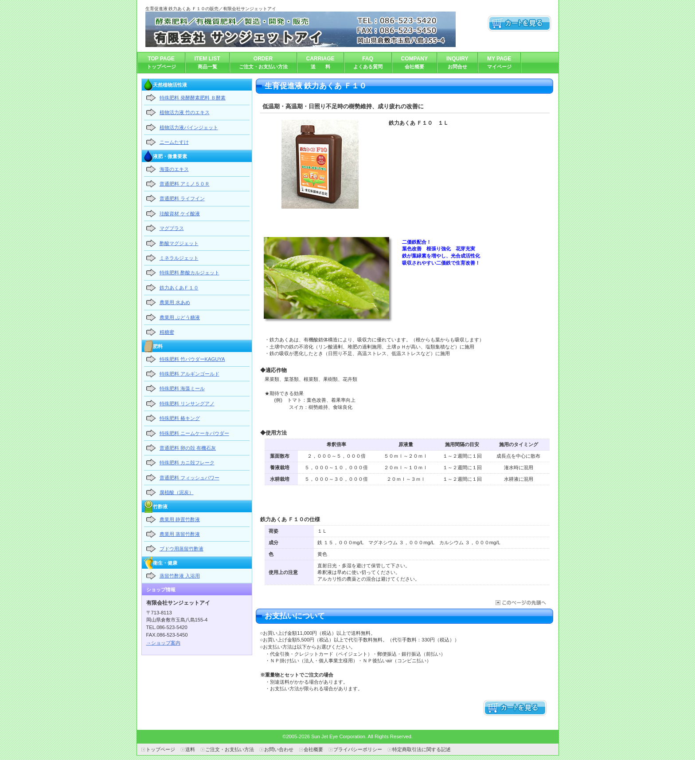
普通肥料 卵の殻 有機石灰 (188, 448)
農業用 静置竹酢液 (180, 519)
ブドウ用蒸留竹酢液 (181, 548)
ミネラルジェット (179, 258)
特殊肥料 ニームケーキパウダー (194, 433)
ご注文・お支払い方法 (229, 749)
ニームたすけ (174, 142)
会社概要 (313, 749)
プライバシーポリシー (357, 749)
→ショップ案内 (163, 642)
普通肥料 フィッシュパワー (189, 477)
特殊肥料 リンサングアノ (187, 403)
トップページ (160, 749)
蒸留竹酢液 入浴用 (180, 575)
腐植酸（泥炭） (177, 492)
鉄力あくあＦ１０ (179, 287)
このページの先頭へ (520, 603)
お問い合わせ (278, 749)
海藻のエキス (174, 169)
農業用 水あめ (175, 302)
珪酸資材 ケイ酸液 (180, 213)
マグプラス (172, 228)
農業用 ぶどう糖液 (180, 317)
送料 (190, 749)
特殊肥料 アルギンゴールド (189, 373)
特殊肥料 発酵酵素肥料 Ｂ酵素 (193, 97)
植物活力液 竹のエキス (185, 112)
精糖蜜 (167, 332)
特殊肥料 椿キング (180, 418)
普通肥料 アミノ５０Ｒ (185, 183)
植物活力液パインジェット (189, 127)
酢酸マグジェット (179, 243)
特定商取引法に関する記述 (421, 749)
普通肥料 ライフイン (182, 198)
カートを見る (520, 24)
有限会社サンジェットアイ (300, 29)
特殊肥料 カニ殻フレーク (187, 462)
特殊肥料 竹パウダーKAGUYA (192, 359)
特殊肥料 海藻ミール (182, 388)
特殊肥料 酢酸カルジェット (189, 272)
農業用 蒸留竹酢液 (180, 534)
